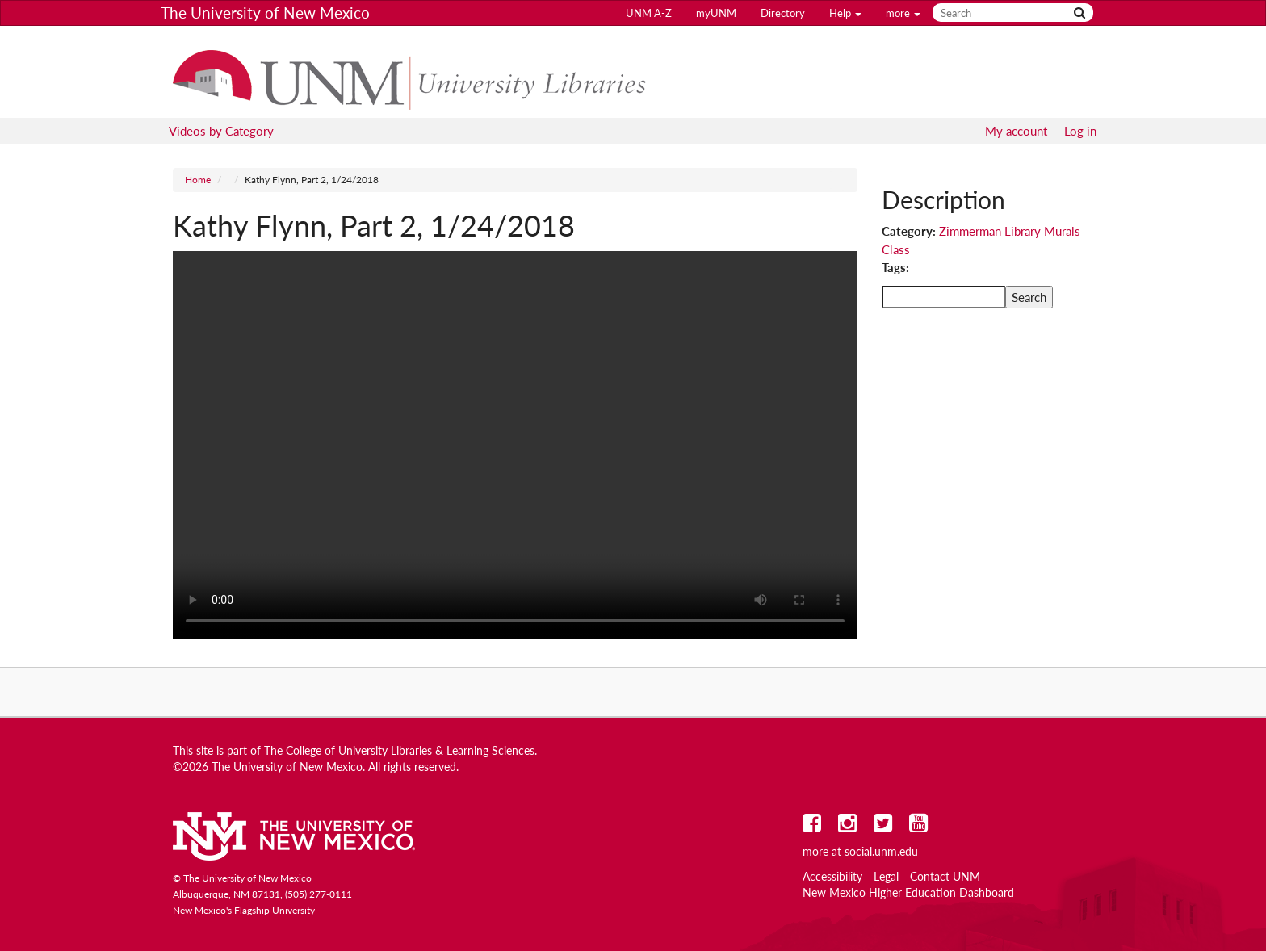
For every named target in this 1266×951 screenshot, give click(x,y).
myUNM (716, 12)
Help (845, 12)
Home (198, 180)
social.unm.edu (881, 851)
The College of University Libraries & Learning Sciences (399, 750)
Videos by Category (221, 131)
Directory (783, 12)
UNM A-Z (649, 12)
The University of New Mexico (265, 12)
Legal (886, 876)
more (903, 12)
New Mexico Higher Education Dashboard (908, 892)
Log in (1080, 131)
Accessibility (832, 876)
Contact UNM (945, 876)
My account (1016, 131)
